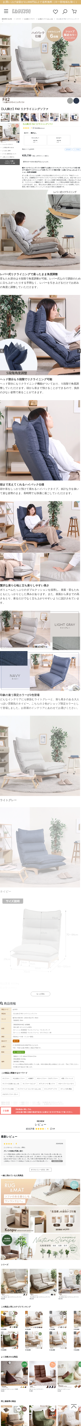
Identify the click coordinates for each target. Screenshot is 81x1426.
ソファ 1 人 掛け (36, 1104)
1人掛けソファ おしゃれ (45, 19)
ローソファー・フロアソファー (48, 1078)
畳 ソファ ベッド (67, 1078)
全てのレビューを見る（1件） (40, 1170)
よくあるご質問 (6, 150)
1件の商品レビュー (40, 128)
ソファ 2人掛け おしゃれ (11, 1084)
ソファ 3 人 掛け (9, 1089)
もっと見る (40, 994)
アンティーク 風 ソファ (47, 1084)
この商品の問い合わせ (8, 147)
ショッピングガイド (7, 144)
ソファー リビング (30, 1084)
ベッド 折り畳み (67, 1089)
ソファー (18, 19)
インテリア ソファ (51, 1089)
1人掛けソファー (29, 19)
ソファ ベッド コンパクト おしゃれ (30, 1089)
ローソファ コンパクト (67, 1084)
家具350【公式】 (7, 19)
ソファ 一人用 (35, 1102)
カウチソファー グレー (11, 1094)
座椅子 (31, 1078)
